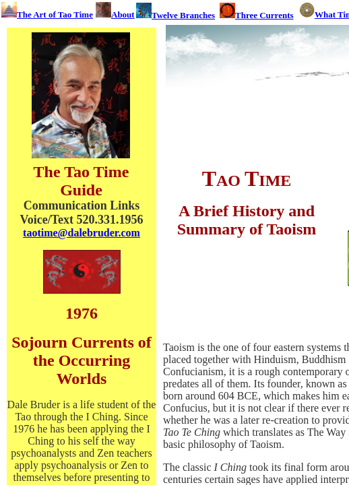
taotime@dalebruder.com (81, 232)
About (123, 14)
